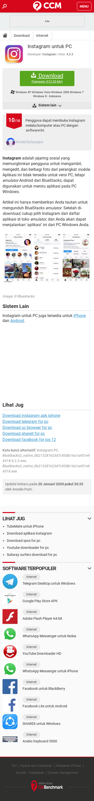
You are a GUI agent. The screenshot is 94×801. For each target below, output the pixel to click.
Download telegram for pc (25, 421)
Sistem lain (49, 105)
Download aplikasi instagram (29, 533)
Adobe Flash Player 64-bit (42, 618)
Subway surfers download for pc (32, 555)
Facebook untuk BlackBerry (44, 689)
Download (22, 36)
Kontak (21, 772)
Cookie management (63, 772)
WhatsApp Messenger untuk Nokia (49, 636)
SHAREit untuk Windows (41, 724)
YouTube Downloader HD (42, 654)
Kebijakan (37, 772)
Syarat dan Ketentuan (36, 765)
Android (17, 320)
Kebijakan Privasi (68, 765)
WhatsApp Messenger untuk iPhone (50, 671)
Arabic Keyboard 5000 (40, 741)
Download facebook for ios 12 (29, 439)
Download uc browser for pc (27, 427)
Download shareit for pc (24, 433)
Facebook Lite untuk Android (45, 706)
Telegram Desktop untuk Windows (49, 583)
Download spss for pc (23, 541)
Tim (14, 765)
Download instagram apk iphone (31, 415)
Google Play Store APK (40, 601)
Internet (42, 36)
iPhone (79, 315)
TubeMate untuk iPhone (25, 526)
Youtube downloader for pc (28, 548)
